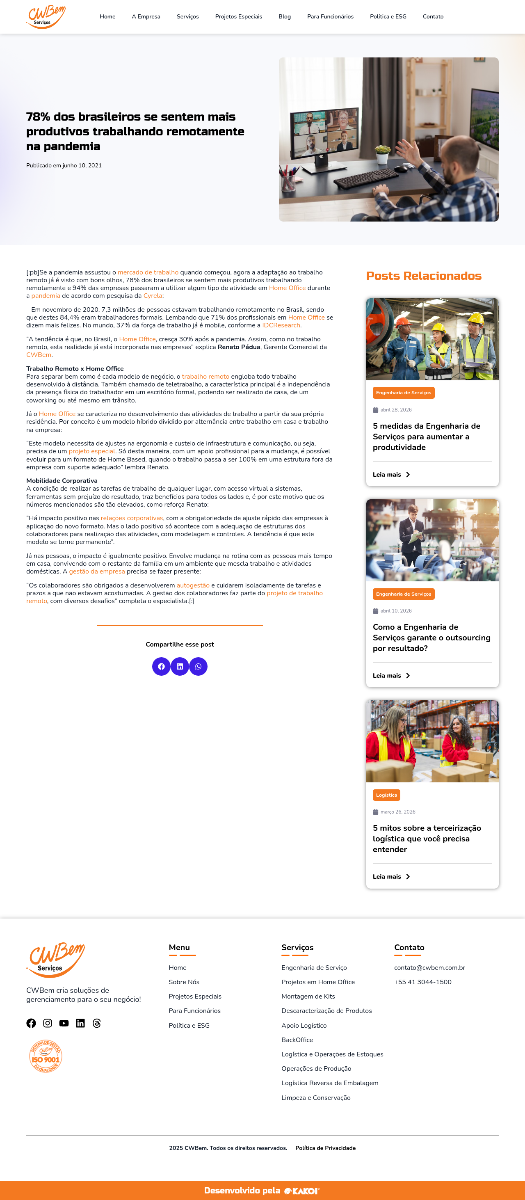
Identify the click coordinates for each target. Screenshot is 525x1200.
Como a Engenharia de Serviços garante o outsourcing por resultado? (432, 637)
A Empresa (146, 17)
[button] (161, 666)
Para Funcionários (330, 17)
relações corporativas (132, 518)
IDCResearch (281, 325)
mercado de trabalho (148, 272)
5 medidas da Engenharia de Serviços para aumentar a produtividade (426, 437)
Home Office (286, 288)
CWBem (38, 354)
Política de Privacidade (325, 1147)
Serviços (188, 17)
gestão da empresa (97, 571)
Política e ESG (388, 17)
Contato (433, 17)
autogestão (193, 585)
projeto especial (92, 451)
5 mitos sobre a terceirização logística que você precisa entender (427, 838)
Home (107, 17)
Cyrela (153, 295)
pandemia (46, 295)
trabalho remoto (205, 376)
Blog (284, 17)
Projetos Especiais (238, 17)
